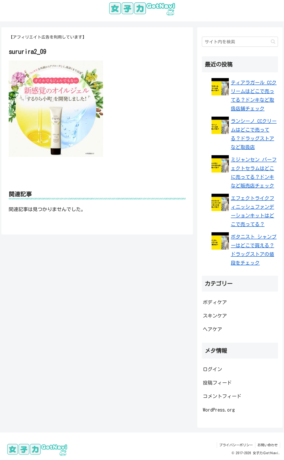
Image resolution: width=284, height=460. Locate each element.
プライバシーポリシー (235, 445)
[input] (240, 42)
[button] (273, 41)
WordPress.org (219, 409)
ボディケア (215, 302)
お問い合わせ (267, 445)
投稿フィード (217, 382)
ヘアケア (212, 329)
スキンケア (215, 315)
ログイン (212, 369)
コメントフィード (222, 396)
